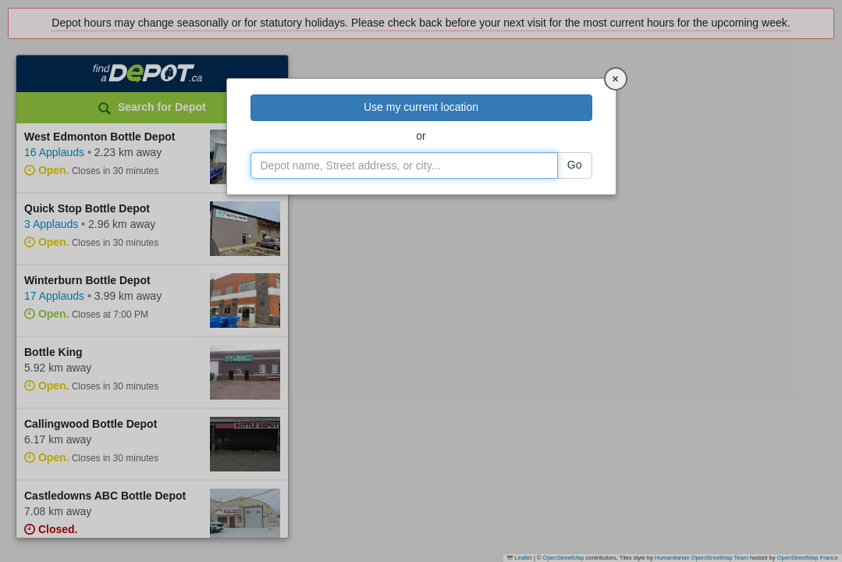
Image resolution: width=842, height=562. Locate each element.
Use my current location (421, 107)
